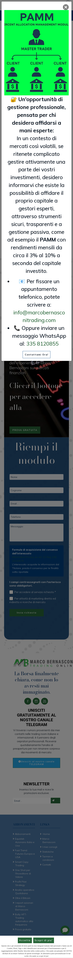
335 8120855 (42, 343)
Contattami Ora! (36, 354)
